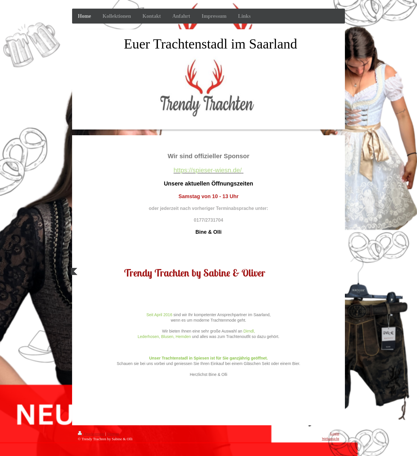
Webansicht (330, 438)
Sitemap (113, 434)
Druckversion (91, 434)
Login (334, 433)
